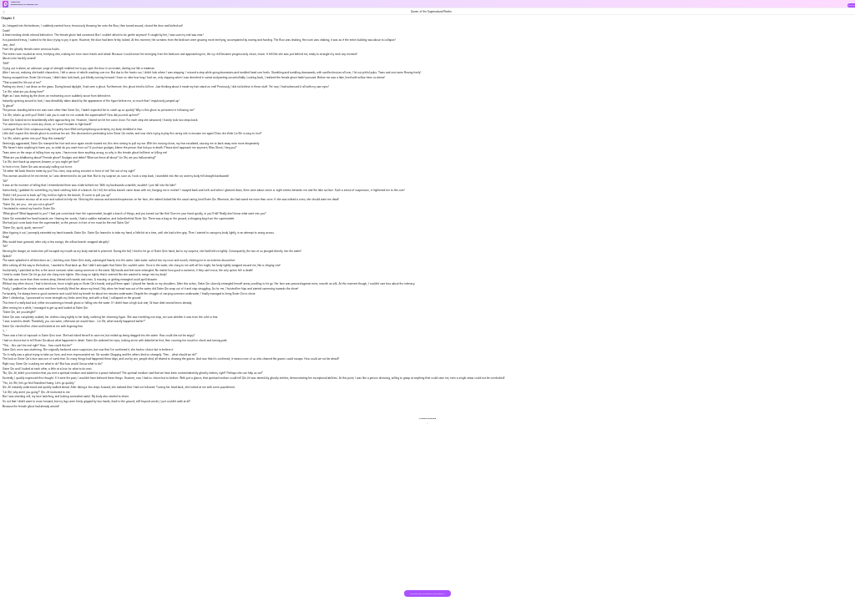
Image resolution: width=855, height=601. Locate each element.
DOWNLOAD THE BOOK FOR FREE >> (427, 594)
